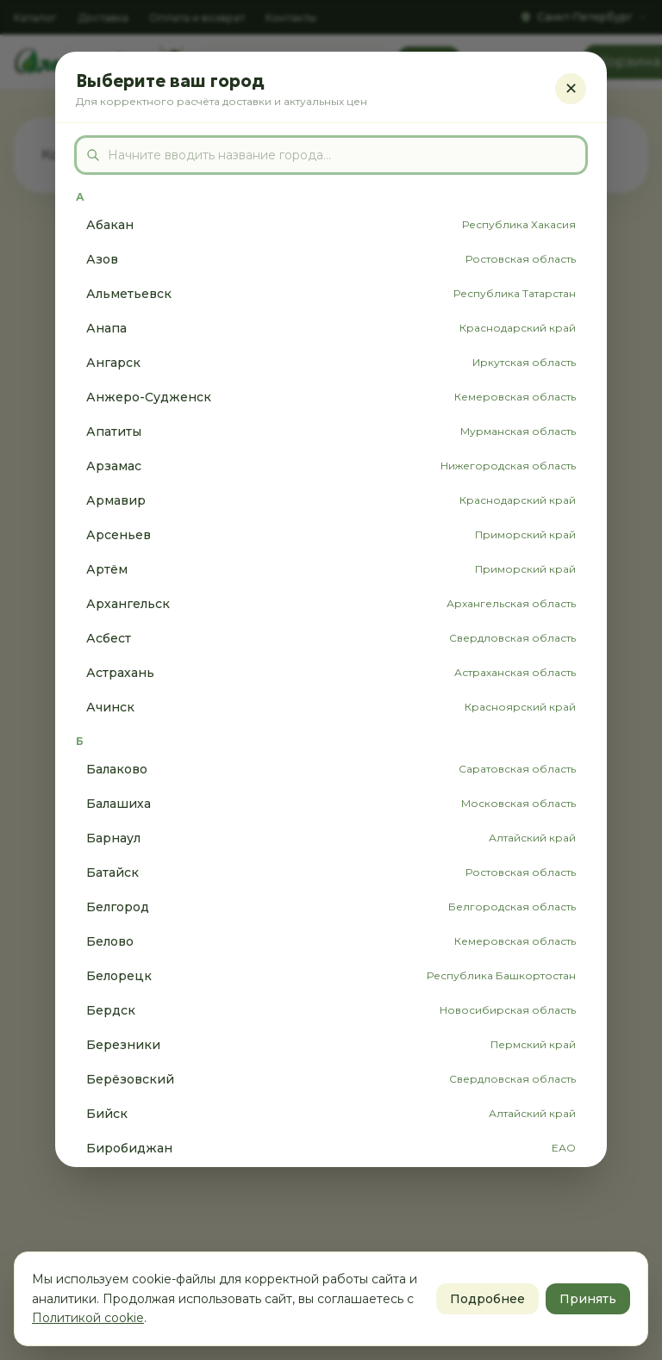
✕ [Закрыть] (571, 88)
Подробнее (487, 1299)
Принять (587, 1299)
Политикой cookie (88, 1318)
